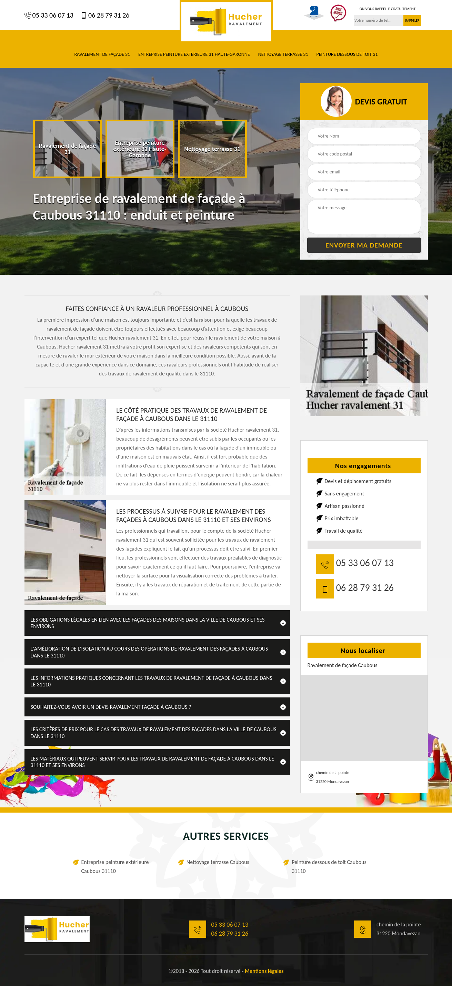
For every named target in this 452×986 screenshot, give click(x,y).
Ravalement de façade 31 (102, 54)
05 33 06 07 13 (48, 15)
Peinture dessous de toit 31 (347, 54)
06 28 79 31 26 (104, 15)
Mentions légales (264, 971)
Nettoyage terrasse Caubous (218, 862)
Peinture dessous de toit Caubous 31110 (329, 866)
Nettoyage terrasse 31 (283, 54)
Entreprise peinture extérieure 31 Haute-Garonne (194, 54)
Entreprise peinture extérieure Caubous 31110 (115, 866)
